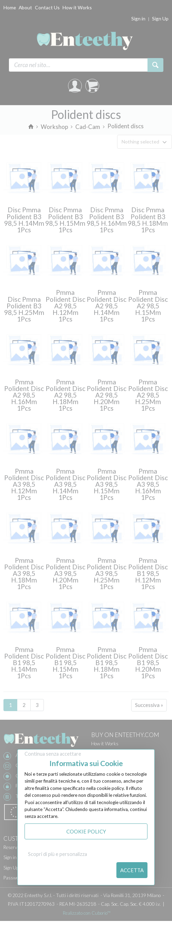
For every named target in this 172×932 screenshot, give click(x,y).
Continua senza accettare (53, 754)
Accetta (132, 870)
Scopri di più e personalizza (57, 854)
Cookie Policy (86, 831)
